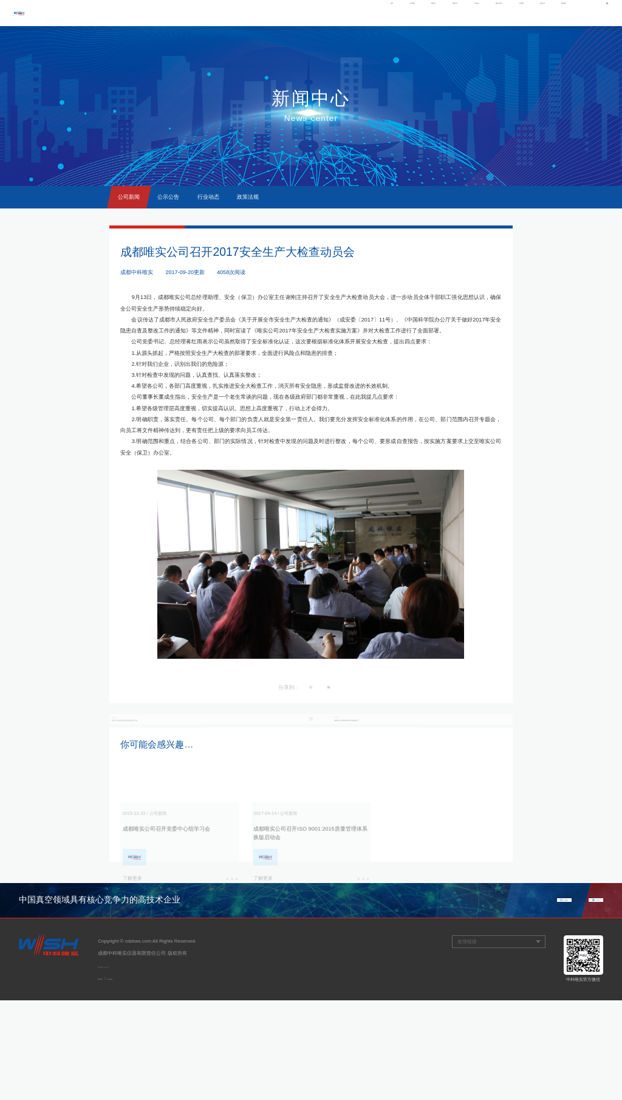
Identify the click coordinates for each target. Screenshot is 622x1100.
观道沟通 (132, 1078)
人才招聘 (479, 13)
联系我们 (555, 13)
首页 (247, 13)
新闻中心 (319, 13)
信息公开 (517, 13)
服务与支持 (437, 13)
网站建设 (107, 1078)
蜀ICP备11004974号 (120, 1065)
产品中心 (396, 13)
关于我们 (281, 13)
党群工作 (357, 13)
